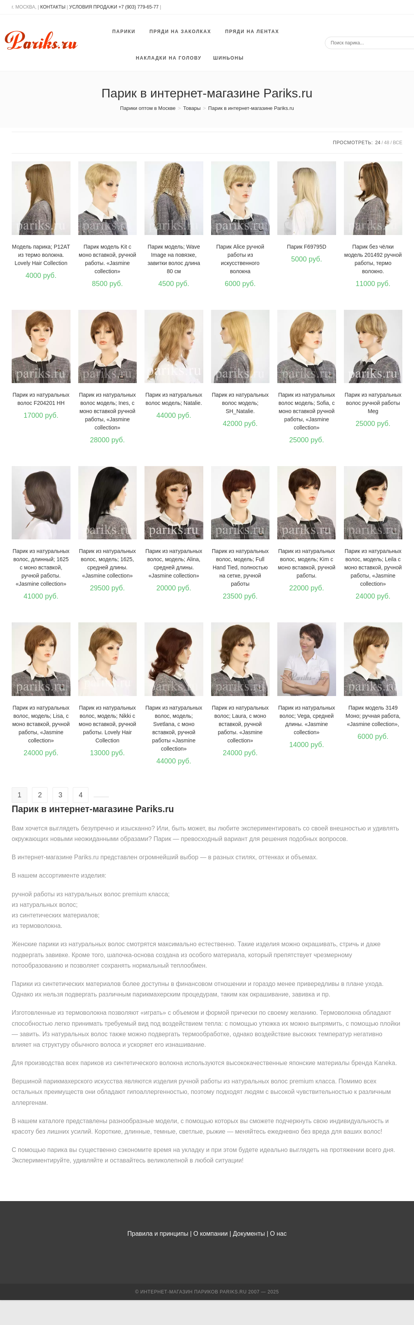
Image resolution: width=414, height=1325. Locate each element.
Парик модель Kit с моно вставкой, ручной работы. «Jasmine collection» (107, 259)
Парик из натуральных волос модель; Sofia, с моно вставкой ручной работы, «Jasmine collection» (306, 411)
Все (397, 142)
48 (386, 142)
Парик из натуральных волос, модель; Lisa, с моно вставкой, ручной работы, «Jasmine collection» (41, 724)
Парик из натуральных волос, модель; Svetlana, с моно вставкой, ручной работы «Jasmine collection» (173, 728)
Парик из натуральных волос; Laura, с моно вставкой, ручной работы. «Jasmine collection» (240, 724)
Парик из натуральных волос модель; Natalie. (173, 399)
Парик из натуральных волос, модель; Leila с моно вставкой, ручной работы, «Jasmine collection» (373, 567)
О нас (278, 1233)
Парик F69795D (306, 247)
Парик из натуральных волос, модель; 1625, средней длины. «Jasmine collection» (107, 563)
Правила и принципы (157, 1233)
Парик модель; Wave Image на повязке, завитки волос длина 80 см (174, 259)
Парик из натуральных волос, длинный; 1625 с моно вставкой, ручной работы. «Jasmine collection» (40, 567)
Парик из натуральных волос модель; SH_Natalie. (240, 403)
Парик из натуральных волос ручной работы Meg (373, 403)
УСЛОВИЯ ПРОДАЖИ (93, 7)
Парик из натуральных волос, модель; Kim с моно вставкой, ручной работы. (306, 563)
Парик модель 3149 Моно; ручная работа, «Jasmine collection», (372, 716)
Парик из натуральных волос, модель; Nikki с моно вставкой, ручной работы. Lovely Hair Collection (107, 724)
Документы (249, 1233)
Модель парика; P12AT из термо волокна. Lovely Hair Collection (41, 255)
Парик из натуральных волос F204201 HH (40, 399)
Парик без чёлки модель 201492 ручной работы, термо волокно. (373, 259)
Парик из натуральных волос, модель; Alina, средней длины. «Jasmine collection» (173, 563)
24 (377, 142)
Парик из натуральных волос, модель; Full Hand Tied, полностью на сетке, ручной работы (240, 567)
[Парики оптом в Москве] (147, 108)
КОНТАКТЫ (52, 7)
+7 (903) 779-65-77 (139, 7)
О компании (211, 1233)
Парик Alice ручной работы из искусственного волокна (240, 259)
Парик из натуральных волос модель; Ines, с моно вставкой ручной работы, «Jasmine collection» (107, 411)
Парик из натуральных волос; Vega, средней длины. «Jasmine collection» (306, 720)
